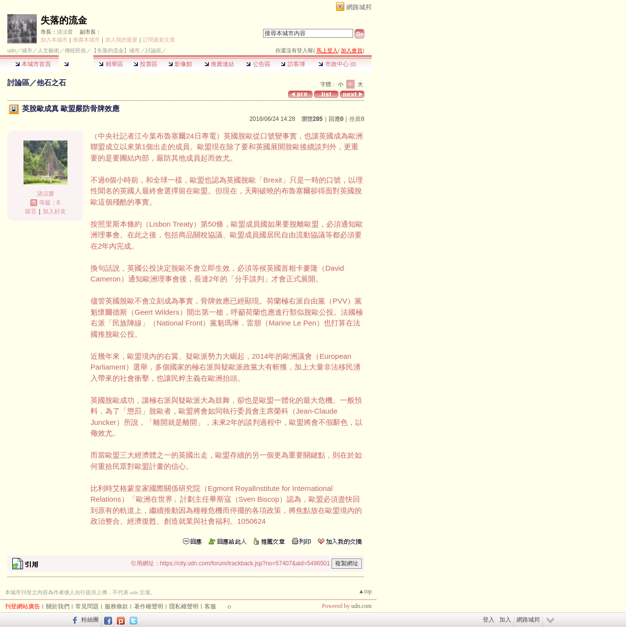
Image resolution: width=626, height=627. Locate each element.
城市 (27, 50)
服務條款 (116, 606)
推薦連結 (219, 64)
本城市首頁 (33, 64)
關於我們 (57, 606)
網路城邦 (359, 7)
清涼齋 (65, 32)
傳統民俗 (75, 50)
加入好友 (54, 211)
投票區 (145, 64)
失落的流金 (64, 20)
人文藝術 (48, 50)
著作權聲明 (148, 606)
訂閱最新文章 (159, 40)
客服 (210, 606)
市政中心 (337, 64)
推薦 (356, 119)
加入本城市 (54, 40)
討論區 (76, 64)
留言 (31, 211)
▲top (365, 591)
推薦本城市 (86, 40)
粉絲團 (90, 619)
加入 (505, 619)
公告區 (258, 64)
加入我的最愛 (121, 40)
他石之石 (51, 82)
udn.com (361, 606)
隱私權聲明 (184, 606)
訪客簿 (293, 64)
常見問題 (87, 606)
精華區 (111, 64)
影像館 (180, 64)
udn (11, 50)
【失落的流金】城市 (115, 50)
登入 (488, 619)
